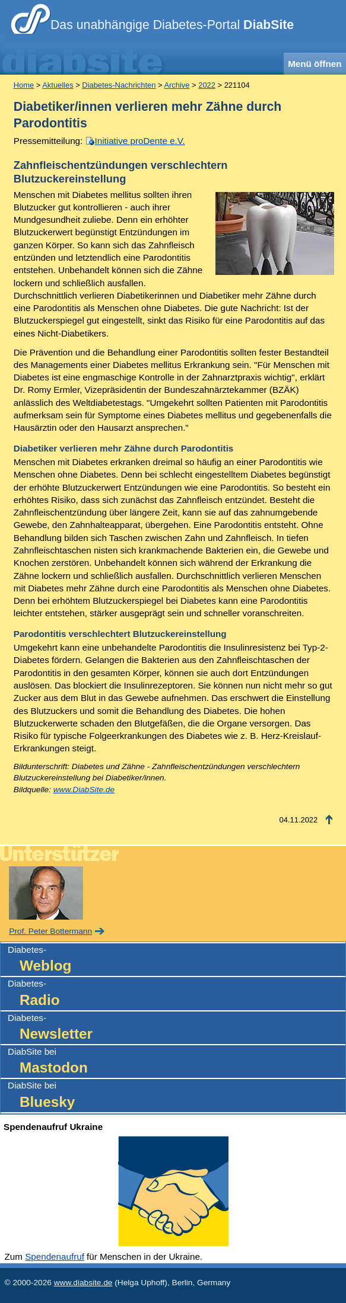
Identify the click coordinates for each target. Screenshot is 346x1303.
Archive (176, 85)
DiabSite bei (176, 1062)
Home (24, 85)
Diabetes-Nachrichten (118, 85)
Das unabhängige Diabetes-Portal (172, 25)
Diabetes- (176, 960)
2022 (206, 85)
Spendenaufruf (54, 1256)
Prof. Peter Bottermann (50, 931)
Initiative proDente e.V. (140, 141)
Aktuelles (57, 85)
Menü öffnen (314, 64)
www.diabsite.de (83, 1282)
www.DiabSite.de (84, 789)
